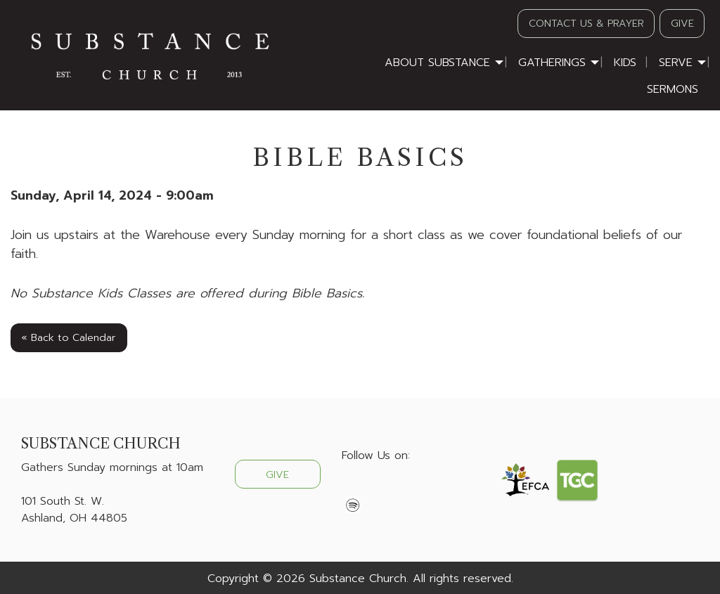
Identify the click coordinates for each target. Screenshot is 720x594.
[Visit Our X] (375, 488)
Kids (625, 62)
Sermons (672, 89)
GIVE (682, 23)
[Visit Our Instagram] (398, 488)
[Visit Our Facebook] (353, 488)
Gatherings (552, 62)
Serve (676, 62)
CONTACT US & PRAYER (586, 23)
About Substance (437, 62)
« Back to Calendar (68, 337)
